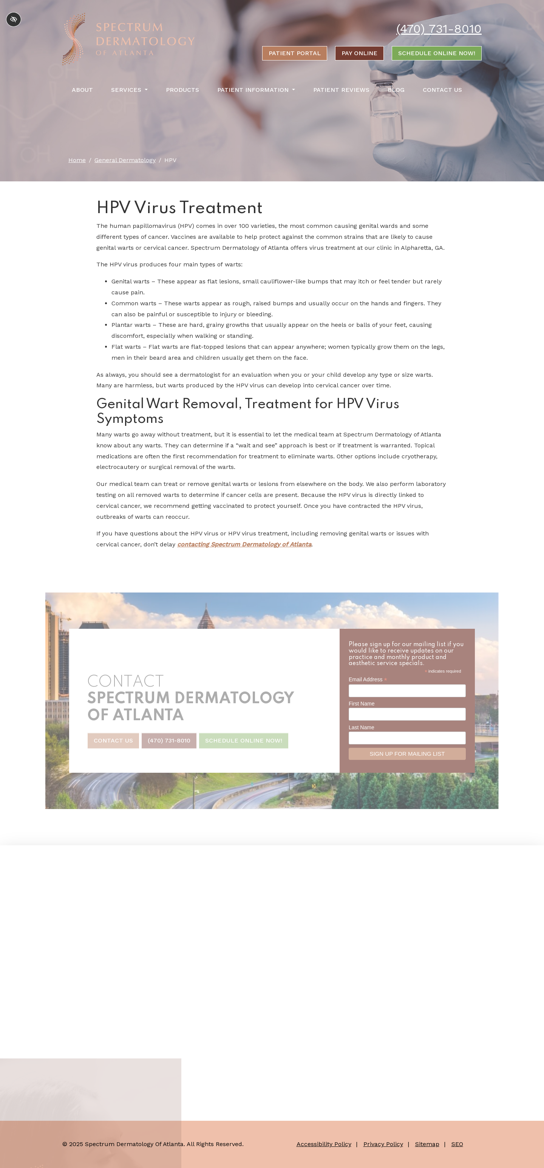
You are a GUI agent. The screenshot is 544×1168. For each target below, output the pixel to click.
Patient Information (256, 89)
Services (129, 89)
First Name (361, 704)
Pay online (359, 53)
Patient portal (295, 53)
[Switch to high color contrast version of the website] (13, 19)
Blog (396, 89)
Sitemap (427, 1144)
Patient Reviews (341, 89)
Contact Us (442, 89)
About (82, 89)
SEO (457, 1144)
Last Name (361, 727)
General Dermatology (125, 160)
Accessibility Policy (324, 1144)
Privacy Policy (383, 1144)
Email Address (368, 679)
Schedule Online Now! (436, 53)
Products (182, 89)
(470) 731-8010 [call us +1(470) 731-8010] (439, 29)
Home (77, 160)
